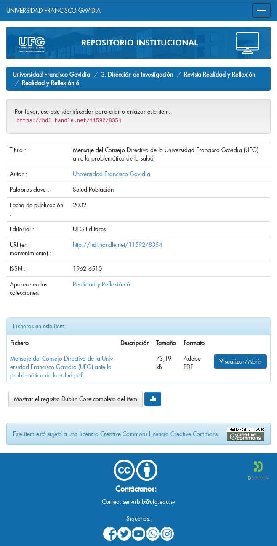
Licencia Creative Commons (183, 434)
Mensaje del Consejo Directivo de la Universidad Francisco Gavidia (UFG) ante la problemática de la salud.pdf (61, 367)
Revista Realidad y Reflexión (219, 74)
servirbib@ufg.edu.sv (149, 502)
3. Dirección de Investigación (137, 74)
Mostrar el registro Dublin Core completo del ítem (75, 399)
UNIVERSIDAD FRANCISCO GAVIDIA (53, 10)
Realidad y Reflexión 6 (50, 83)
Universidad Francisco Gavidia (51, 74)
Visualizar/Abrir (240, 361)
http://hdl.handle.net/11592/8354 (117, 245)
